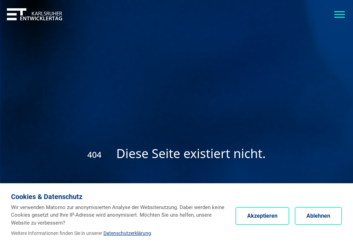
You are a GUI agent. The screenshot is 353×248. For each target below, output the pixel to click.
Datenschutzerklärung (127, 233)
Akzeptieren (262, 216)
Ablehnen (318, 216)
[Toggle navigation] (339, 14)
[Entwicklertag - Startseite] (34, 14)
